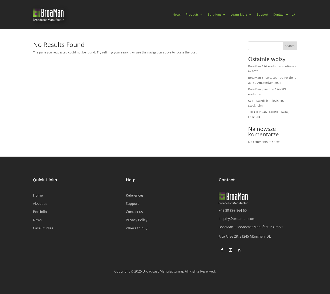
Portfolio (40, 211)
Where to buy (136, 228)
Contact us (134, 211)
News (177, 14)
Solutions (215, 14)
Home (38, 195)
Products (192, 14)
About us (40, 203)
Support (262, 14)
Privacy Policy (136, 220)
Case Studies (43, 228)
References (135, 195)
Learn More (239, 14)
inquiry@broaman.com (237, 218)
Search (290, 46)
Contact (279, 14)
